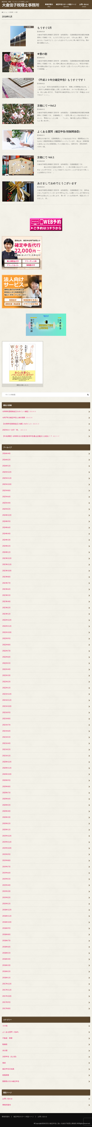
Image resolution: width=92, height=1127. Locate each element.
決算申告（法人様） (9, 1056)
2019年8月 (6, 860)
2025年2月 (6, 509)
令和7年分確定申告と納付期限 (17, 417)
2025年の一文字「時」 (14, 430)
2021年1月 (6, 756)
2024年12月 (7, 515)
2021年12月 (7, 694)
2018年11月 (7, 916)
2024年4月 (6, 533)
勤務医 (4, 1044)
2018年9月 (6, 928)
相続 (4, 1063)
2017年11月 (7, 990)
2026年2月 (6, 460)
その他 (4, 1026)
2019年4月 (6, 885)
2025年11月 (7, 478)
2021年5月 (6, 737)
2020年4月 (6, 811)
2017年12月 (7, 984)
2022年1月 (6, 688)
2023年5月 (6, 595)
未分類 (4, 1050)
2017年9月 (6, 1002)
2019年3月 (6, 891)
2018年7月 (6, 940)
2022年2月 (6, 682)
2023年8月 (6, 577)
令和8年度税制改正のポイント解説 (19, 411)
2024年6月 (6, 527)
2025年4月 (6, 503)
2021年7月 (6, 725)
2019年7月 (6, 867)
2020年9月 (6, 780)
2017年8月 (6, 1008)
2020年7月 (6, 793)
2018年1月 (6, 978)
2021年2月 (6, 749)
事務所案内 (49, 5)
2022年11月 (7, 626)
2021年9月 (6, 712)
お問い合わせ (84, 5)
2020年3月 (6, 817)
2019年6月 (6, 873)
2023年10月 (7, 571)
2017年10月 (7, 996)
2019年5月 (6, 879)
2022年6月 (6, 657)
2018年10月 (7, 922)
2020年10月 (7, 774)
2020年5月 (6, 805)
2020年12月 (7, 762)
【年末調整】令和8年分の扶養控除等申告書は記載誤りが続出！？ (31, 436)
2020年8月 (6, 786)
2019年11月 (7, 842)
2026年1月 (6, 466)
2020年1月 (6, 829)
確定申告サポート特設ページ (66, 5)
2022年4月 (6, 669)
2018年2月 (6, 971)
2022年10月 (7, 632)
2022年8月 (6, 645)
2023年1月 (6, 614)
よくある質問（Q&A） (11, 1032)
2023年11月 (7, 564)
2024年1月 (6, 552)
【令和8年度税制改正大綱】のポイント (21, 424)
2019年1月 (6, 904)
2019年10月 (7, 848)
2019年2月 (6, 897)
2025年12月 (7, 472)
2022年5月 (6, 663)
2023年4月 (6, 601)
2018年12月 (7, 910)
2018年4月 (6, 959)
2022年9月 (6, 638)
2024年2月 (6, 546)
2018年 (11, 12)
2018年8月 (6, 934)
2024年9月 (6, 521)
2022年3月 (6, 675)
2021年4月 (6, 743)
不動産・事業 (7, 1038)
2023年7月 (6, 583)
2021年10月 (7, 706)
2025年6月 (6, 497)
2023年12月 (7, 558)
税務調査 (5, 1075)
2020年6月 (6, 799)
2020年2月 (6, 823)
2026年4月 (6, 453)
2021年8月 (6, 718)
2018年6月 (6, 947)
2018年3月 (6, 965)
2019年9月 (6, 854)
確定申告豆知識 (8, 1069)
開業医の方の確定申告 (10, 1081)
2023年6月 (6, 589)
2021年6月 (6, 731)
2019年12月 (7, 836)
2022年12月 (7, 620)
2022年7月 (6, 651)
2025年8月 (6, 490)
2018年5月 (6, 953)
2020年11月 (7, 768)
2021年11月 (7, 700)
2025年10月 (7, 484)
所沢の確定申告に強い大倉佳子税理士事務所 (60, 1123)
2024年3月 (6, 540)
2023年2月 (6, 608)
